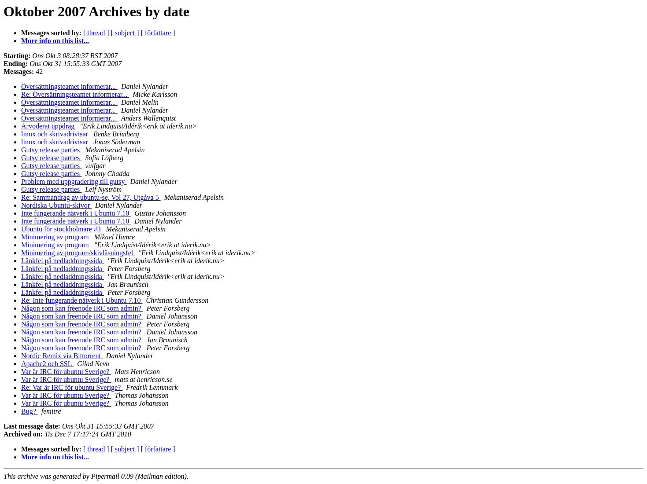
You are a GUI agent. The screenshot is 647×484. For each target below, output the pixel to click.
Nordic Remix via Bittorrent (62, 355)
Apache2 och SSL (47, 363)
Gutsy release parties (51, 150)
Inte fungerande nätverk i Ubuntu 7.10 (76, 213)
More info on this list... (55, 40)
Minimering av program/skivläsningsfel (78, 253)
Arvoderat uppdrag (48, 126)
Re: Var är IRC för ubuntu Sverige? (71, 387)
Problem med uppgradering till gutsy (74, 181)
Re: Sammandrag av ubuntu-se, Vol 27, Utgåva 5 (91, 197)
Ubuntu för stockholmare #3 (62, 229)
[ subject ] (125, 33)
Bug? (29, 411)
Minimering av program (56, 237)
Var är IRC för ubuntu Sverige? (66, 371)
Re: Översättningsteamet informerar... (75, 94)
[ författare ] (158, 33)
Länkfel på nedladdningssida (62, 260)
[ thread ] (96, 33)
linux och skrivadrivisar (55, 134)
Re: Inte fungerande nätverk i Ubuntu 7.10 (81, 300)
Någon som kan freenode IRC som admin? (82, 308)
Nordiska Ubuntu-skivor (56, 205)
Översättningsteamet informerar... (69, 86)
